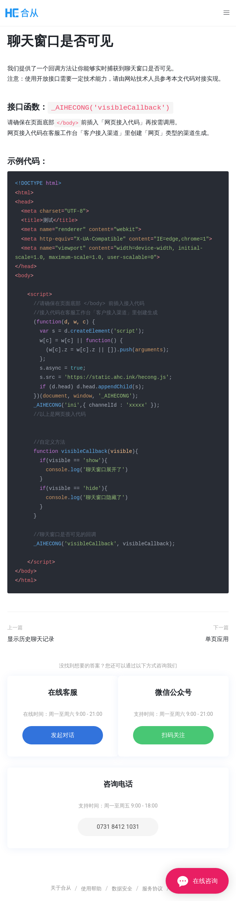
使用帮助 (91, 888)
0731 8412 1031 (118, 826)
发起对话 (62, 734)
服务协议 (152, 888)
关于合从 (61, 887)
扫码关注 (173, 734)
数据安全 (122, 888)
